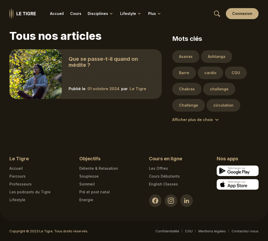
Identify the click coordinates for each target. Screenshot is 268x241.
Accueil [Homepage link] (16, 168)
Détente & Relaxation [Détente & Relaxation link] (98, 168)
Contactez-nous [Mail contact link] (245, 231)
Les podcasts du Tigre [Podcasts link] (30, 192)
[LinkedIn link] (186, 200)
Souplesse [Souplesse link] (89, 176)
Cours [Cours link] (75, 13)
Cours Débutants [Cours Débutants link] (164, 176)
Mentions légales (212, 231)
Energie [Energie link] (86, 200)
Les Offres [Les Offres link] (158, 168)
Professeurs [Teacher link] (20, 184)
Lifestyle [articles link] (17, 200)
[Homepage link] (22, 13)
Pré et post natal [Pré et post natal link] (94, 192)
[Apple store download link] (238, 184)
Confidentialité (167, 231)
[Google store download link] (238, 171)
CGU (189, 231)
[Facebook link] (155, 200)
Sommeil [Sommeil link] (87, 184)
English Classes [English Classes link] (163, 184)
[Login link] (242, 13)
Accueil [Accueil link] (57, 13)
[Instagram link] (171, 200)
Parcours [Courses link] (17, 176)
